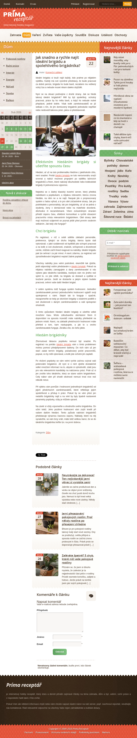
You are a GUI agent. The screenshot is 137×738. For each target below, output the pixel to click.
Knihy (112, 175)
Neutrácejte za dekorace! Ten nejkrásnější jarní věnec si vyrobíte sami (78, 478)
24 (21, 141)
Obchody (121, 35)
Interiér (10, 72)
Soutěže (80, 35)
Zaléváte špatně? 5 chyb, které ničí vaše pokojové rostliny (78, 559)
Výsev (124, 201)
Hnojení (110, 170)
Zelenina (119, 211)
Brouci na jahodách (12, 217)
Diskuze (93, 35)
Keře (128, 170)
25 (25, 141)
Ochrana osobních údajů (63, 732)
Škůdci (128, 216)
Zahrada (15, 35)
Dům (26, 35)
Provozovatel (42, 732)
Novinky (123, 175)
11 (25, 129)
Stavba (10, 93)
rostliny (113, 191)
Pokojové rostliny (15, 58)
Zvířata (47, 35)
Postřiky (110, 186)
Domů (7, 4)
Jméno (40, 637)
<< (2, 112)
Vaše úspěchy (64, 35)
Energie (10, 79)
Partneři (28, 732)
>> (30, 112)
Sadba (124, 191)
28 (7, 147)
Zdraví (107, 211)
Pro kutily (124, 186)
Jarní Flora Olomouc (11, 163)
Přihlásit (75, 4)
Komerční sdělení (53, 72)
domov (124, 165)
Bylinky (109, 160)
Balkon (10, 100)
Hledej (127, 4)
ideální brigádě (78, 266)
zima (130, 211)
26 (30, 141)
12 (30, 129)
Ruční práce (12, 65)
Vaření (36, 35)
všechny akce (8, 183)
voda (124, 196)
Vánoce (113, 201)
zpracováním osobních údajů (120, 257)
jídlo (120, 170)
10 (21, 129)
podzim (124, 181)
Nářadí (10, 86)
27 (2, 147)
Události (106, 35)
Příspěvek (42, 610)
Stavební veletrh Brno (11, 153)
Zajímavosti (125, 206)
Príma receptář (19, 16)
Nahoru (106, 732)
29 (12, 147)
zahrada (109, 206)
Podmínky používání (89, 732)
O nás (33, 4)
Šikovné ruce (112, 216)
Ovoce (112, 181)
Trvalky (114, 196)
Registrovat (89, 4)
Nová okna (8, 210)
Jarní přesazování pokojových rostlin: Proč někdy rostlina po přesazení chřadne (77, 519)
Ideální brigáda (62, 175)
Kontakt (20, 4)
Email (40, 644)
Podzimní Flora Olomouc (12, 173)
